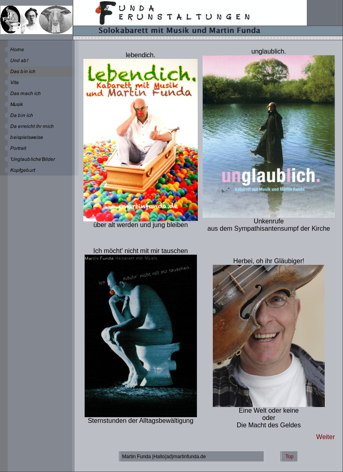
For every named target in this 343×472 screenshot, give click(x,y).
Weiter (325, 436)
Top (289, 456)
